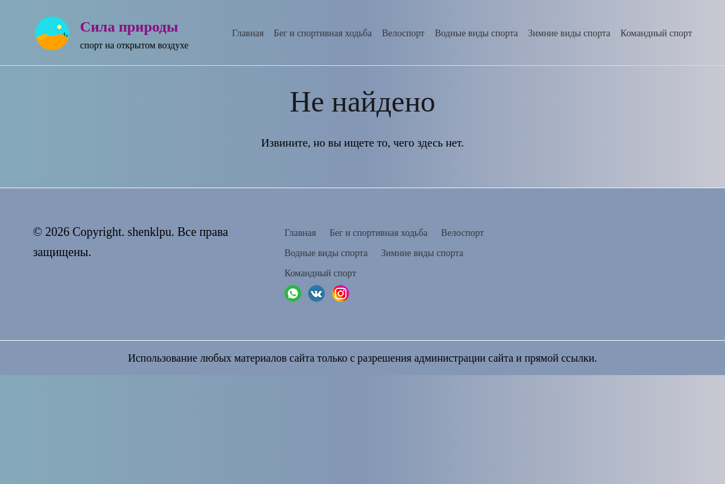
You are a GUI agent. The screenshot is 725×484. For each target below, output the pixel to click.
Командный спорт (657, 33)
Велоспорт (403, 33)
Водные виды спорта (476, 33)
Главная (248, 33)
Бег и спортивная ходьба (323, 33)
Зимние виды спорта (569, 33)
